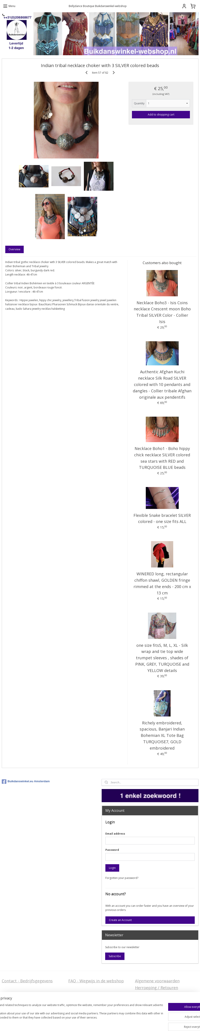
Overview (14, 249)
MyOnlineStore (168, 1023)
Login (112, 868)
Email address (115, 833)
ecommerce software (129, 1023)
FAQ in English (81, 1005)
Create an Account (120, 920)
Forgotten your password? (121, 878)
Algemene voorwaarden (157, 980)
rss (111, 1023)
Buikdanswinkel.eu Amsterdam (26, 781)
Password (112, 850)
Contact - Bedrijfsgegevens (27, 980)
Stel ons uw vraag (18, 998)
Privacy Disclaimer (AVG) (24, 1005)
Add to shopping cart (161, 114)
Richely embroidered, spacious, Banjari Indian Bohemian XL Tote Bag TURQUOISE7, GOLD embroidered (162, 735)
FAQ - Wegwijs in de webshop (96, 980)
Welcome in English (86, 998)
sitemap (102, 1023)
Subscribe (115, 956)
